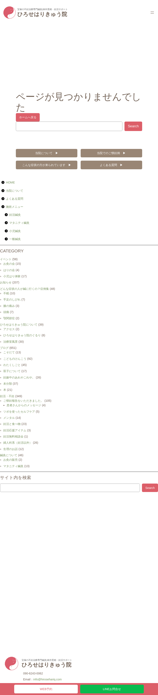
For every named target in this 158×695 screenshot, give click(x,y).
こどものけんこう (14, 358)
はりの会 (9, 270)
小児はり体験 (12, 276)
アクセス (9, 329)
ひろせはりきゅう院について (18, 324)
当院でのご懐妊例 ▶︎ (111, 153)
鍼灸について (8, 455)
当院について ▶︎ (46, 153)
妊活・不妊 (7, 396)
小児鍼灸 (15, 231)
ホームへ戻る (27, 117)
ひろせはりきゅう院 (42, 14)
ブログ (4, 347)
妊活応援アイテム (14, 430)
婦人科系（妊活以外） (17, 442)
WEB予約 (46, 689)
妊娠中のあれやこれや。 (19, 377)
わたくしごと (12, 365)
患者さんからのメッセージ (24, 405)
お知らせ (6, 282)
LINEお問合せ (112, 689)
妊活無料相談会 (13, 436)
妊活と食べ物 (12, 424)
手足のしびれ (12, 299)
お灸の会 (9, 263)
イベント (6, 259)
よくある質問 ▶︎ (111, 165)
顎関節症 (9, 318)
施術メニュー (14, 206)
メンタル (9, 417)
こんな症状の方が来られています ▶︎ (46, 165)
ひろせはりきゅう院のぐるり (22, 335)
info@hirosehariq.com (47, 679)
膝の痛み (9, 305)
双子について (12, 371)
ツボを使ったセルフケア (19, 411)
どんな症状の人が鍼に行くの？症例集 (24, 288)
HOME (10, 182)
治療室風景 (10, 341)
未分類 (7, 383)
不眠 (6, 293)
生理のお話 (10, 449)
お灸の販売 (10, 459)
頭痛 (6, 312)
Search (133, 126)
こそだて (9, 352)
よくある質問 (14, 198)
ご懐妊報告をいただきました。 (23, 400)
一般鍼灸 (15, 239)
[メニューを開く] (152, 12)
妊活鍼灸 (15, 214)
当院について (14, 190)
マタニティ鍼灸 (19, 222)
